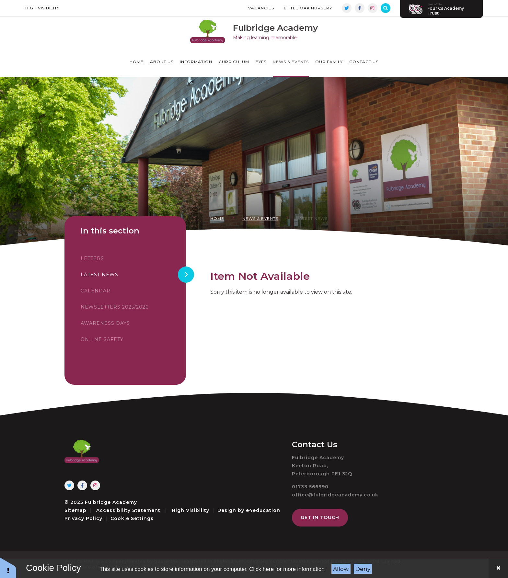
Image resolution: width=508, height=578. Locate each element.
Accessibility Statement (128, 510)
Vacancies (261, 8)
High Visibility (42, 8)
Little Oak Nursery (308, 8)
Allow (341, 569)
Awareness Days (105, 323)
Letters (92, 258)
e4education (263, 510)
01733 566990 (310, 487)
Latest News (312, 218)
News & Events (260, 218)
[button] (8, 567)
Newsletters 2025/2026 (114, 307)
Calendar (95, 291)
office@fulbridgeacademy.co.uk (335, 495)
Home (217, 218)
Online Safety (102, 339)
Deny (362, 569)
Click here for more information (286, 569)
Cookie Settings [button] (132, 518)
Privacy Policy (83, 518)
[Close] (498, 568)
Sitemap (75, 510)
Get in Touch (320, 517)
